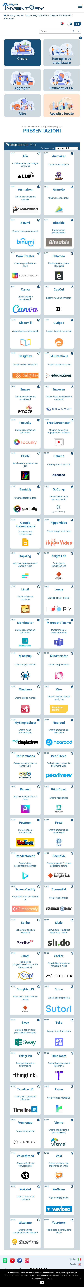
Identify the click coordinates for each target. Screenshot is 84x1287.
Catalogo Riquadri (16, 15)
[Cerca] (55, 31)
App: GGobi (9, 18)
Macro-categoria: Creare (36, 15)
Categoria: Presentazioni (60, 15)
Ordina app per (47, 148)
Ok (42, 1282)
